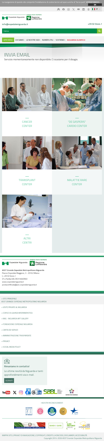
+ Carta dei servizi (9, 329)
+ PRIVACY (5, 341)
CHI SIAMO (19, 39)
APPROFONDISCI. (93, 2)
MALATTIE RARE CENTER (77, 181)
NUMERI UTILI (47, 39)
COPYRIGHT (40, 435)
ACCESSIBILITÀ (81, 435)
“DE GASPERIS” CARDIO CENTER (77, 123)
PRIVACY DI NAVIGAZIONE (24, 435)
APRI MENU (8, 39)
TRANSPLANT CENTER (27, 181)
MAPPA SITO (7, 435)
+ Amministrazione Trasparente (16, 335)
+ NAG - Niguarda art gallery (14, 318)
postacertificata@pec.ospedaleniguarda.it (19, 284)
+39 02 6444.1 (95, 24)
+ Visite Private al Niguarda (14, 307)
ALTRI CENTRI (27, 240)
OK (95, 4)
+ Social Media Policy (11, 346)
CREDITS (49, 435)
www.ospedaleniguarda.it (13, 281)
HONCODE (59, 435)
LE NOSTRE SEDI (33, 39)
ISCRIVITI (9, 380)
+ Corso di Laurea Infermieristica (16, 312)
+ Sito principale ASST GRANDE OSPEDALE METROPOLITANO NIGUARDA (23, 300)
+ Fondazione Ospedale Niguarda (16, 324)
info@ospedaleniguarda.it (15, 24)
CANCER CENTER (27, 123)
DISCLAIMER (69, 435)
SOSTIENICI (60, 39)
